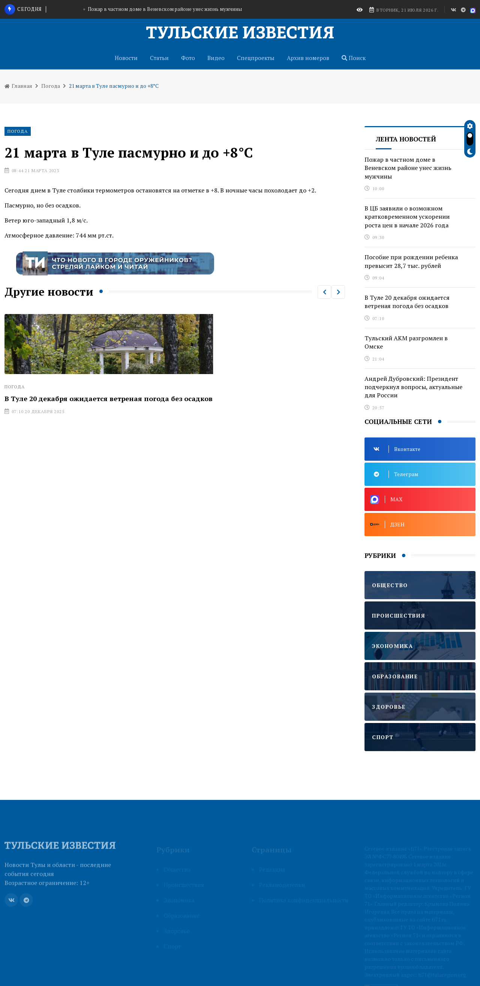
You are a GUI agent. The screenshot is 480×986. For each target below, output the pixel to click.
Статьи (159, 58)
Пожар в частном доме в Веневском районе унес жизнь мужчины (165, 9)
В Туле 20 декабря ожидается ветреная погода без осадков (108, 398)
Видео (216, 58)
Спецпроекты (255, 58)
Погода (50, 85)
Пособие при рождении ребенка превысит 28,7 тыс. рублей (411, 261)
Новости (126, 58)
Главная (18, 85)
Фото (188, 58)
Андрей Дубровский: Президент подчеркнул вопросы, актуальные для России (413, 387)
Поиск (354, 58)
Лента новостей (406, 139)
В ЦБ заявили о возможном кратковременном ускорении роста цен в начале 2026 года (407, 216)
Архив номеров (308, 58)
